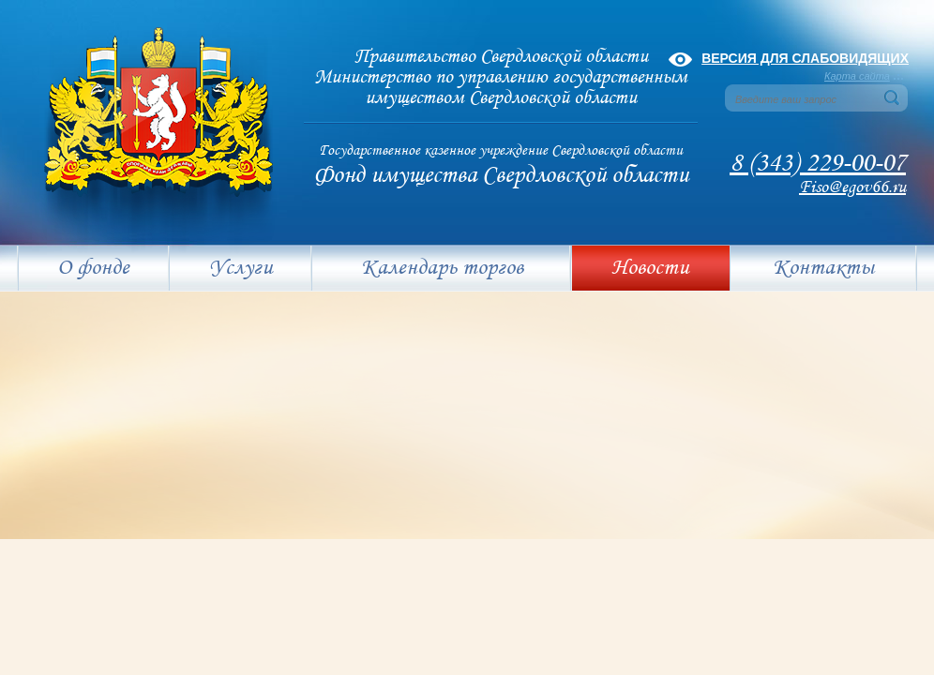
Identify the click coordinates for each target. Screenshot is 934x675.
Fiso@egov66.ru (852, 187)
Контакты (823, 268)
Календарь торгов (442, 268)
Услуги (241, 268)
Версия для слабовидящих (805, 58)
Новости (650, 268)
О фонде (93, 268)
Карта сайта (857, 76)
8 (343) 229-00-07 (818, 163)
